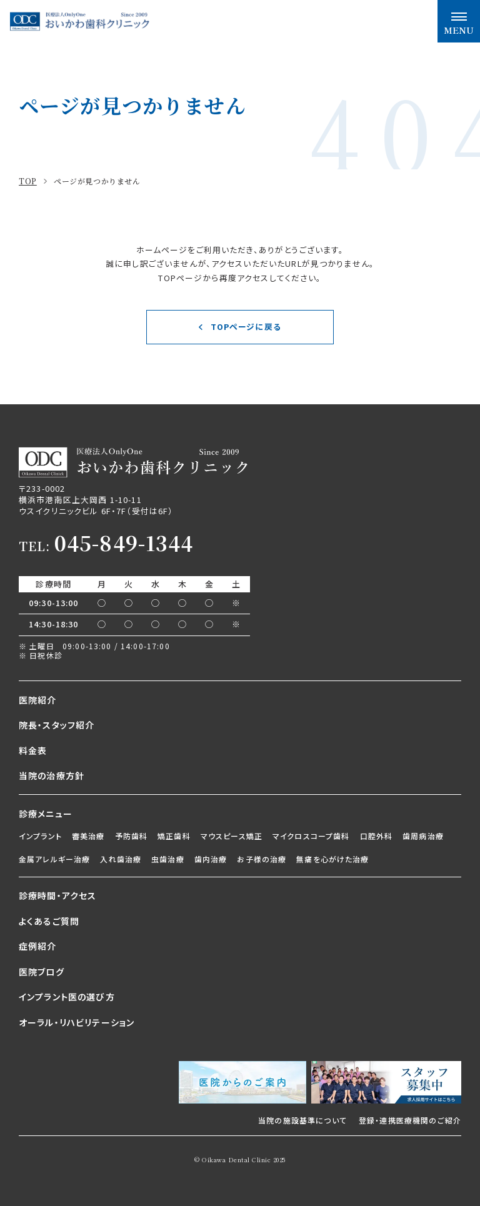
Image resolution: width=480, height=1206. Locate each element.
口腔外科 (376, 835)
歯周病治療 (423, 835)
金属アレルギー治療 (54, 859)
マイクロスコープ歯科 (311, 835)
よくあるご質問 (49, 921)
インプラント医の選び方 (67, 996)
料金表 (33, 750)
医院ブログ (41, 971)
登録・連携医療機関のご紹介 (410, 1120)
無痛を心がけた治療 (332, 859)
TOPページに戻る (246, 326)
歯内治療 (211, 859)
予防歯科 (131, 835)
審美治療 (88, 835)
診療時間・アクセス (57, 895)
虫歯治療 (167, 859)
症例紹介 (38, 946)
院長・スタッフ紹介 (56, 725)
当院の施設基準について (302, 1120)
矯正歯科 (174, 835)
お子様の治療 (261, 859)
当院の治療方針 (51, 775)
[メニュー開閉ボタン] (459, 21)
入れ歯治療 (120, 859)
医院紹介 (38, 700)
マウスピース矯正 (231, 835)
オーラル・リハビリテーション (76, 1022)
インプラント (40, 835)
